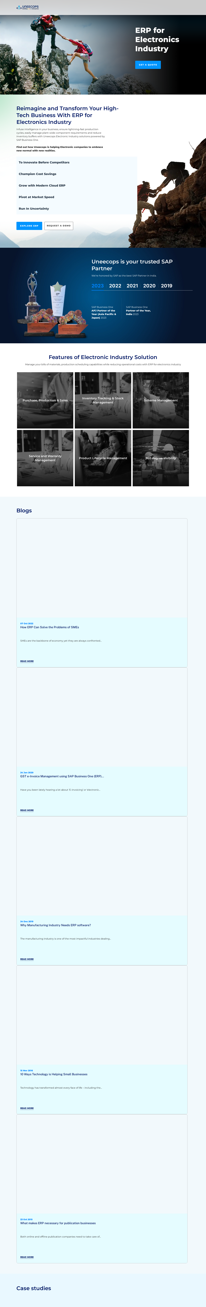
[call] (136, 4)
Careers (123, 4)
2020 (149, 286)
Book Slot (157, 4)
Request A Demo (59, 225)
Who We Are (108, 4)
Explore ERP (29, 225)
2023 (98, 286)
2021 (132, 286)
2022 (115, 286)
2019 (166, 286)
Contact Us (180, 4)
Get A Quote (148, 64)
